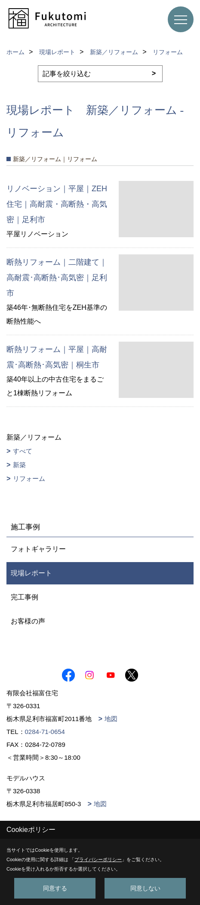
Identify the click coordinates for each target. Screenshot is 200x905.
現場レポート (31, 573)
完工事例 (24, 597)
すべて (22, 451)
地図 (111, 718)
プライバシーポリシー (98, 859)
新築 (19, 464)
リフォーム (29, 478)
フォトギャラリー (38, 549)
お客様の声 (28, 621)
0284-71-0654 (45, 731)
